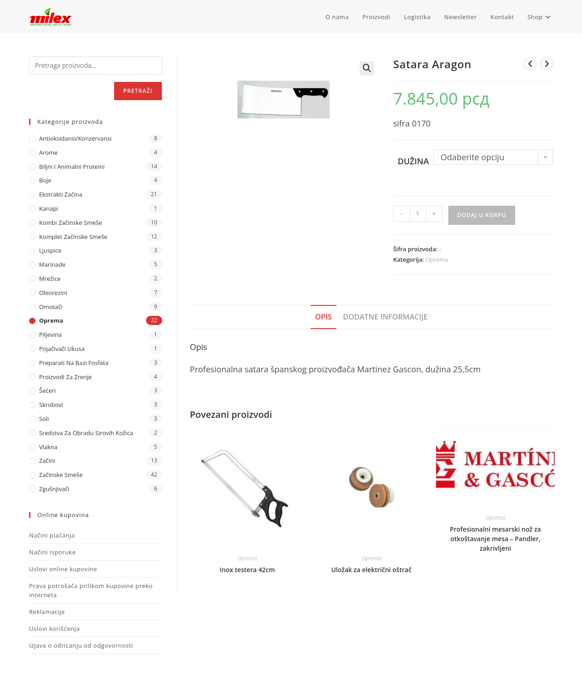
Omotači (50, 307)
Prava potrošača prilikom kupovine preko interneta (91, 590)
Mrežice (49, 278)
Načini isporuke (52, 552)
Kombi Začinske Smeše (70, 222)
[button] (367, 68)
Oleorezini (53, 293)
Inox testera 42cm (247, 569)
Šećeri (47, 390)
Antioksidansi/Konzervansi (75, 138)
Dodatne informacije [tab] (385, 317)
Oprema (437, 259)
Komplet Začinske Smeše (73, 237)
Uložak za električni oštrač (371, 569)
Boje (45, 180)
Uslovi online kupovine (63, 569)
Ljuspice (50, 250)
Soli (44, 419)
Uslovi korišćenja (54, 628)
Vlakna (48, 447)
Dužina (413, 161)
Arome (48, 152)
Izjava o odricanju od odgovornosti (81, 645)
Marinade (52, 264)
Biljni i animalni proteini (72, 166)
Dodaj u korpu (482, 215)
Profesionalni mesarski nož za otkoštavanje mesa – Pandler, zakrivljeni (495, 539)
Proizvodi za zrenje (65, 377)
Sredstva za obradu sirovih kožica (86, 433)
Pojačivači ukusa (62, 349)
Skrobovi (51, 405)
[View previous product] (530, 63)
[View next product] (546, 63)
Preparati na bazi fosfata (73, 363)
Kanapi (48, 208)
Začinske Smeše (61, 475)
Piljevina (50, 334)
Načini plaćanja (52, 535)
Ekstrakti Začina (60, 194)
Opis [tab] (323, 317)
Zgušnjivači (54, 489)
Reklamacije (47, 612)
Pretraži (137, 91)
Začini (47, 461)
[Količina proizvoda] (418, 213)
